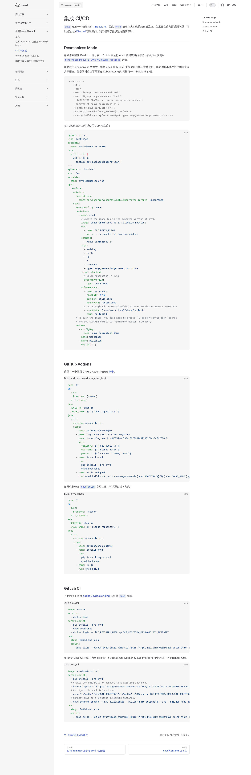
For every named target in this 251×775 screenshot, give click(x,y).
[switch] (212, 5)
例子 (111, 371)
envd (21, 5)
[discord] (234, 5)
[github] (222, 5)
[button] (32, 14)
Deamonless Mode (211, 22)
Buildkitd (100, 26)
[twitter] (228, 5)
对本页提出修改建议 (76, 735)
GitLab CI (207, 31)
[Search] (71, 5)
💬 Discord (79, 31)
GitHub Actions (209, 26)
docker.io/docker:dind (96, 595)
